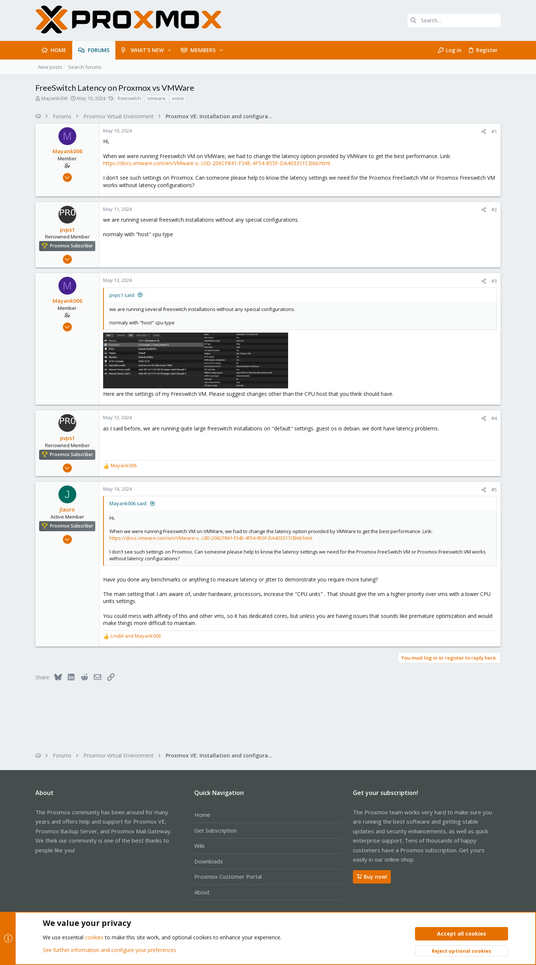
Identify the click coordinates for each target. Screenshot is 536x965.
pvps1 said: (122, 295)
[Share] (484, 131)
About (202, 892)
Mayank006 (54, 98)
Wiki (199, 845)
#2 (494, 209)
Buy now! (372, 876)
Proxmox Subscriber (71, 246)
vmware (156, 98)
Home (202, 814)
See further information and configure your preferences (109, 949)
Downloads (208, 861)
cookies (94, 937)
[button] (170, 50)
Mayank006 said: (128, 503)
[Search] (454, 20)
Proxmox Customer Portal (228, 876)
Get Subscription (215, 830)
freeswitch (129, 98)
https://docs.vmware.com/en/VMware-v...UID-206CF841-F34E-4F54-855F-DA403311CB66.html (216, 163)
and (136, 635)
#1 (494, 131)
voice (178, 98)
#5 (494, 489)
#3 (494, 281)
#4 (494, 418)
